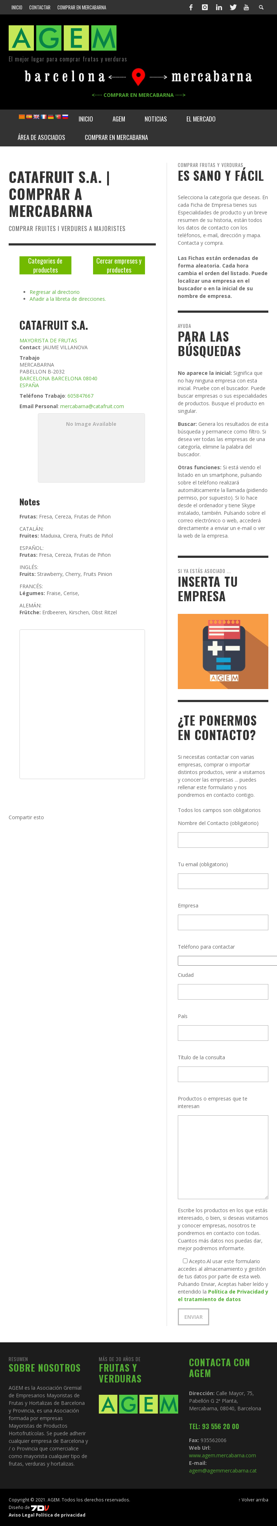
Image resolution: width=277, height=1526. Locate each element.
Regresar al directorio (55, 291)
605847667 (80, 395)
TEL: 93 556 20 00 (214, 1426)
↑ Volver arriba (253, 1500)
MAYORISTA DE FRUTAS (48, 340)
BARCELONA (34, 378)
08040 (90, 378)
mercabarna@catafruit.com (92, 406)
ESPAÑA (29, 385)
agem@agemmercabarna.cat (223, 1470)
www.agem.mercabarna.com (222, 1455)
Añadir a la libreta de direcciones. (68, 298)
